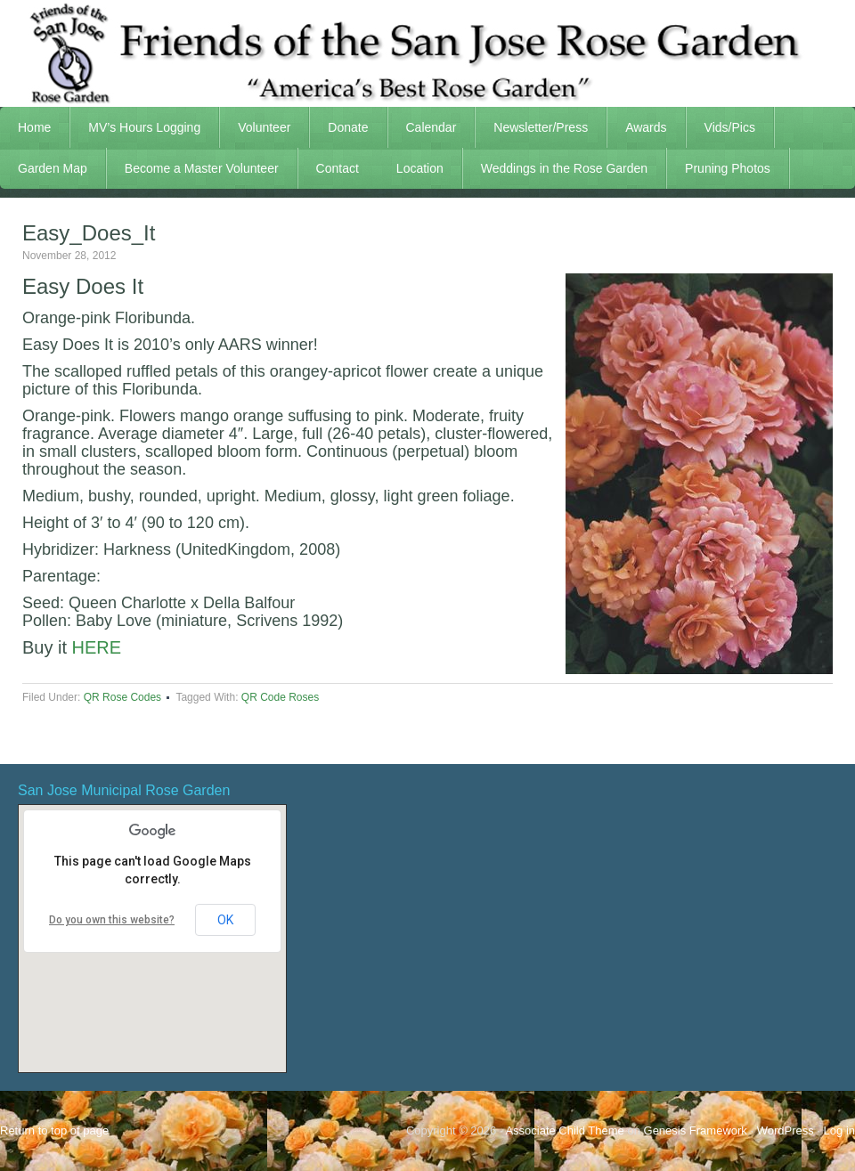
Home (34, 127)
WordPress (785, 1130)
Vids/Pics (721, 127)
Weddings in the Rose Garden (564, 168)
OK (225, 920)
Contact (337, 168)
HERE (97, 647)
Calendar (431, 127)
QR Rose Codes (122, 697)
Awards (636, 127)
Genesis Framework (695, 1130)
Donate (348, 127)
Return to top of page (54, 1130)
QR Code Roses (280, 697)
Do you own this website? (112, 920)
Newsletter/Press (532, 127)
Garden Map (43, 168)
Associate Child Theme (564, 1130)
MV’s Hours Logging (144, 127)
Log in (839, 1130)
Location (420, 168)
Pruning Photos (727, 168)
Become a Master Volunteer (202, 168)
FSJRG (427, 53)
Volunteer (255, 127)
